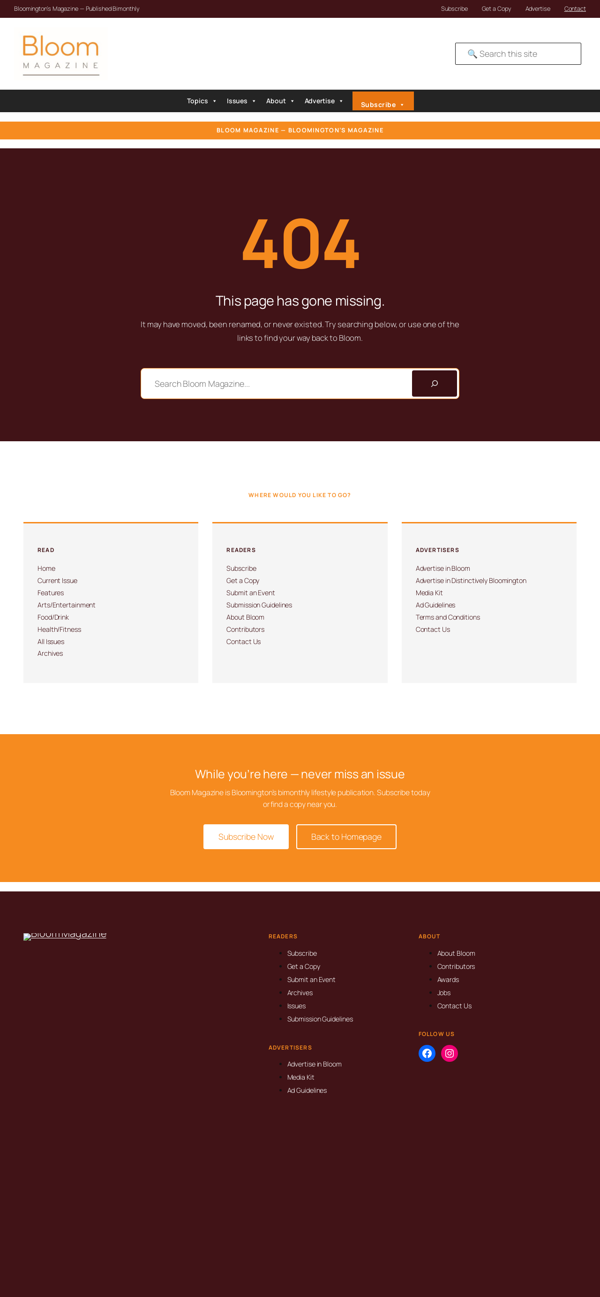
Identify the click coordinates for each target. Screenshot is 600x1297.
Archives (50, 653)
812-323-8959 (53, 1088)
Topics (202, 101)
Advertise (537, 8)
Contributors (245, 629)
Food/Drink (53, 617)
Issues (242, 101)
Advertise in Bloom (443, 568)
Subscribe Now (246, 836)
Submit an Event (250, 592)
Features (51, 592)
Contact (575, 8)
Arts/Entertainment (67, 604)
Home (46, 568)
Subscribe (454, 8)
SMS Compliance (539, 1266)
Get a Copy (496, 8)
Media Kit (429, 592)
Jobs (444, 992)
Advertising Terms (540, 1254)
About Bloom (245, 617)
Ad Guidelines (436, 604)
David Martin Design (323, 1258)
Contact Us (243, 641)
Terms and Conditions (448, 617)
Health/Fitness (59, 629)
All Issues (51, 641)
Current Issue (57, 580)
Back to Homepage (346, 836)
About (280, 101)
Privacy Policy (535, 1241)
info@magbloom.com (63, 1103)
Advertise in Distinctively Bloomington (471, 580)
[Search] (434, 383)
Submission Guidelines (259, 604)
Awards (448, 979)
